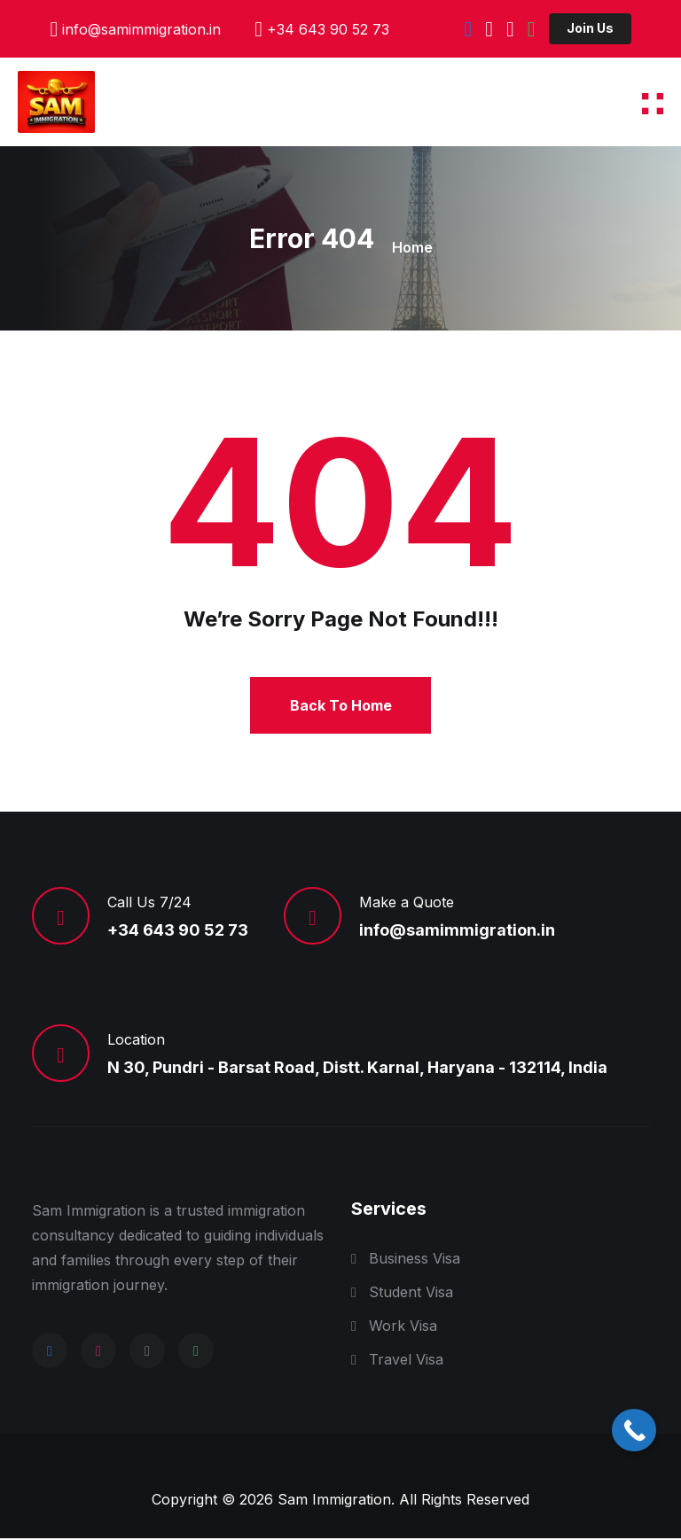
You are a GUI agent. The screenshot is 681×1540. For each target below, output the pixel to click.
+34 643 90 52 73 (328, 29)
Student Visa (411, 1294)
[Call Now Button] (634, 1430)
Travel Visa (406, 1361)
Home (412, 247)
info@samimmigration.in (141, 29)
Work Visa (403, 1327)
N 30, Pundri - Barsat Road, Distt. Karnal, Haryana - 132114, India (357, 1069)
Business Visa (414, 1260)
